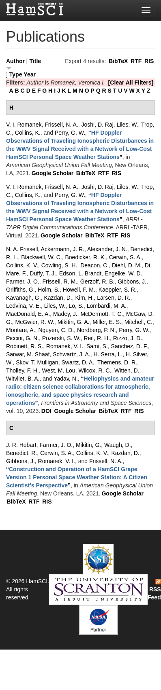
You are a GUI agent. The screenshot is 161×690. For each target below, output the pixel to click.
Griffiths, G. (20, 289)
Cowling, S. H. (59, 265)
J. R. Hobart (21, 445)
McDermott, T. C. (101, 314)
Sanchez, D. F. (129, 346)
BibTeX (118, 61)
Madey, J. (65, 314)
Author (15, 61)
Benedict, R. (21, 453)
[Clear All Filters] (131, 82)
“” (76, 477)
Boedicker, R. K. (85, 257)
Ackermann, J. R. (62, 249)
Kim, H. (84, 297)
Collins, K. (28, 132)
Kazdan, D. (58, 297)
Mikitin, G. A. (74, 322)
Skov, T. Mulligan (37, 362)
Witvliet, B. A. (22, 378)
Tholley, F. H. (22, 370)
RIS (149, 61)
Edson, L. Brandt (80, 273)
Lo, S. (76, 306)
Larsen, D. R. (113, 297)
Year (30, 74)
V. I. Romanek (23, 124)
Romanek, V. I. (64, 346)
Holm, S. (49, 289)
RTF (136, 61)
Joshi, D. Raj (97, 124)
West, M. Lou (58, 370)
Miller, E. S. (106, 322)
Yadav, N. (65, 378)
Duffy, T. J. (43, 273)
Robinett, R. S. (24, 346)
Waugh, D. (117, 445)
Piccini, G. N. (22, 338)
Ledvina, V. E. (23, 306)
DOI (46, 411)
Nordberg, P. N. (96, 330)
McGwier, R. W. (34, 322)
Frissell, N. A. (61, 124)
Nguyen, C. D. (56, 330)
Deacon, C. (94, 265)
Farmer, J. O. (22, 281)
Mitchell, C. (138, 322)
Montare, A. (20, 330)
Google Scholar (52, 173)
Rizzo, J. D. (127, 338)
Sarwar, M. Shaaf (27, 354)
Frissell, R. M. (59, 281)
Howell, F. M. (79, 289)
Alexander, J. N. (107, 249)
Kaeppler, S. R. (118, 289)
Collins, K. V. (22, 265)
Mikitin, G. (88, 445)
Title (35, 61)
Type (15, 74)
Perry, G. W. (70, 132)
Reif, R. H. (97, 338)
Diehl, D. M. (127, 265)
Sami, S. (97, 346)
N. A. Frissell (22, 249)
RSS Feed (154, 590)
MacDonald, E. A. (28, 314)
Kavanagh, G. (23, 297)
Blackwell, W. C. (41, 257)
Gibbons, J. (132, 281)
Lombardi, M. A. (107, 306)
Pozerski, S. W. (61, 338)
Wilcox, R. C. (94, 370)
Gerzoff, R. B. (97, 281)
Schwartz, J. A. (71, 354)
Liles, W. (127, 124)
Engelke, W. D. (123, 273)
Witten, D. (126, 370)
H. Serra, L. (108, 354)
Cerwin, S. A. (125, 257)
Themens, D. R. (117, 362)
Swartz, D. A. (77, 362)
